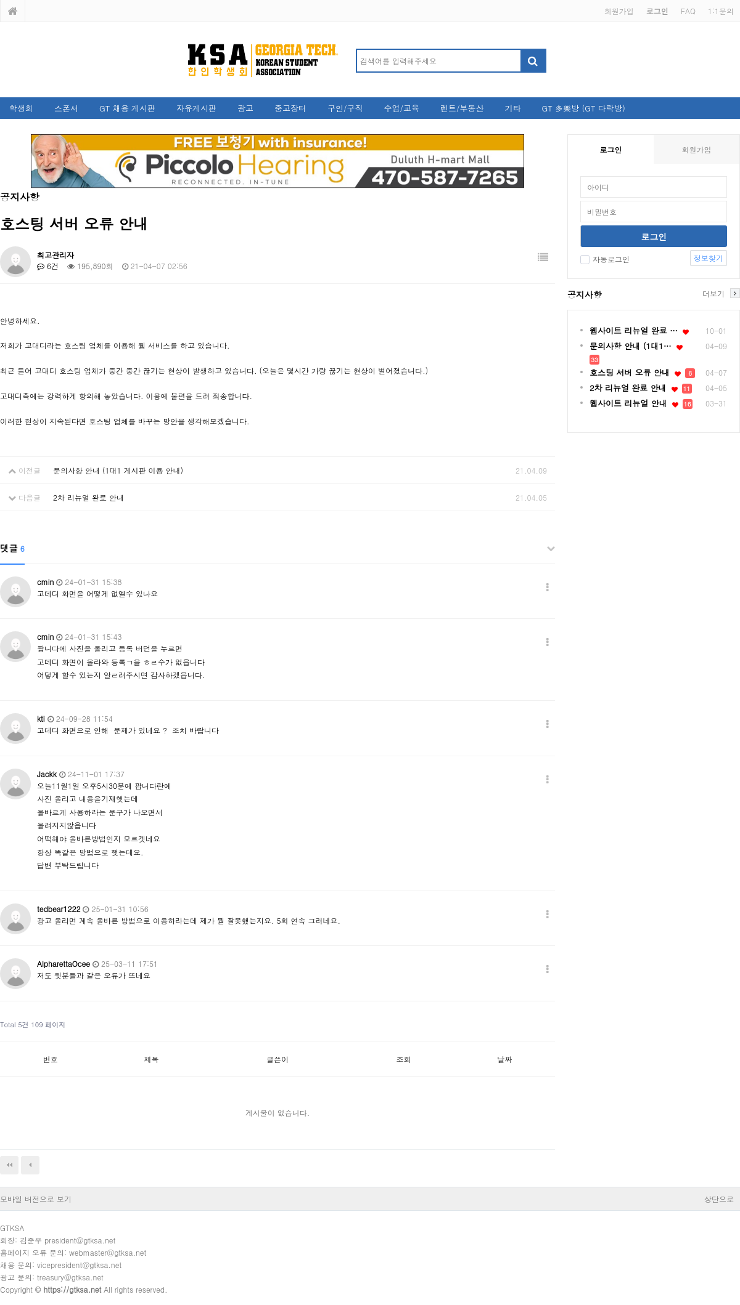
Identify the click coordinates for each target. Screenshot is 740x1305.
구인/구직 (345, 108)
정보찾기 (708, 258)
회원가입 (619, 11)
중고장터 (290, 108)
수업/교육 (401, 108)
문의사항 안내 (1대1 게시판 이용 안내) (118, 470)
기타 (512, 108)
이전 (30, 1165)
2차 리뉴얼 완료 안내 (88, 497)
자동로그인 (605, 259)
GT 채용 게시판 (127, 108)
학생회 (21, 108)
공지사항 (584, 294)
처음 (9, 1165)
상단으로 (719, 1199)
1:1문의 (721, 11)
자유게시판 (196, 108)
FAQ (688, 11)
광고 (245, 108)
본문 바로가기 (0, 0)
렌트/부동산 (461, 108)
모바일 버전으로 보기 (36, 1199)
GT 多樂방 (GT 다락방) (583, 108)
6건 (48, 266)
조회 (404, 1059)
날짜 (504, 1059)
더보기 (713, 293)
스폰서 (66, 108)
